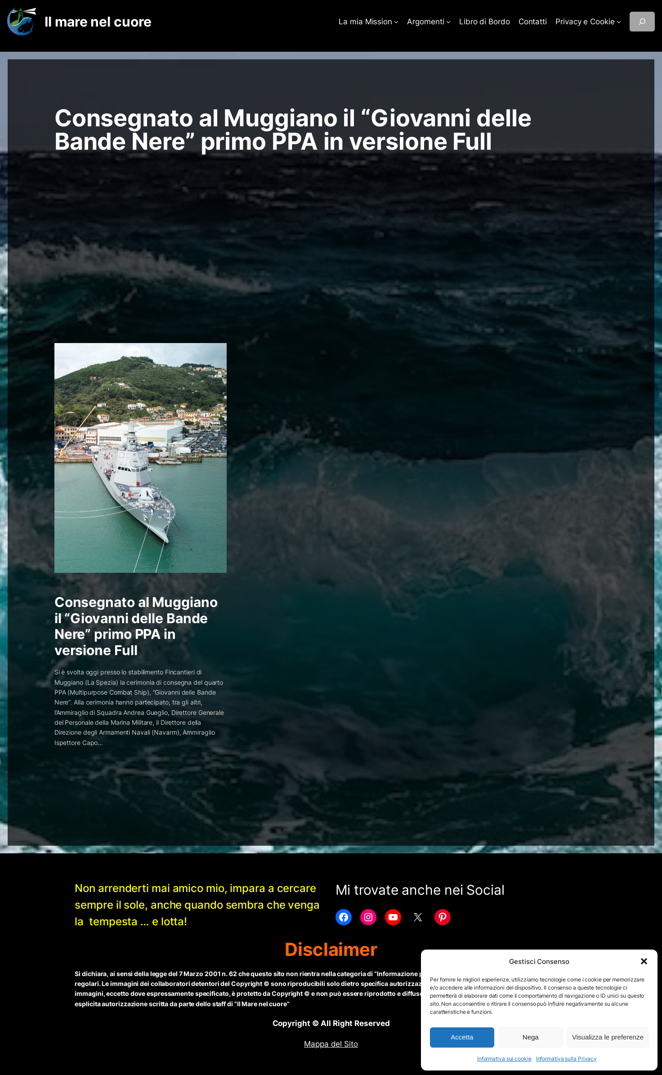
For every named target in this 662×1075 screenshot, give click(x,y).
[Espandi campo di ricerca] (642, 21)
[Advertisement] (331, 225)
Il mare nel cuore (98, 21)
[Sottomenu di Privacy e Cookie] (619, 21)
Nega (531, 1037)
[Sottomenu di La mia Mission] (396, 21)
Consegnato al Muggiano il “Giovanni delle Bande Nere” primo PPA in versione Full (136, 626)
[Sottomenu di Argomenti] (448, 21)
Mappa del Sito (331, 1043)
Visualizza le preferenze (608, 1037)
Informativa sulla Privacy (566, 1058)
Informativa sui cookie (504, 1058)
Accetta (462, 1037)
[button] (644, 961)
